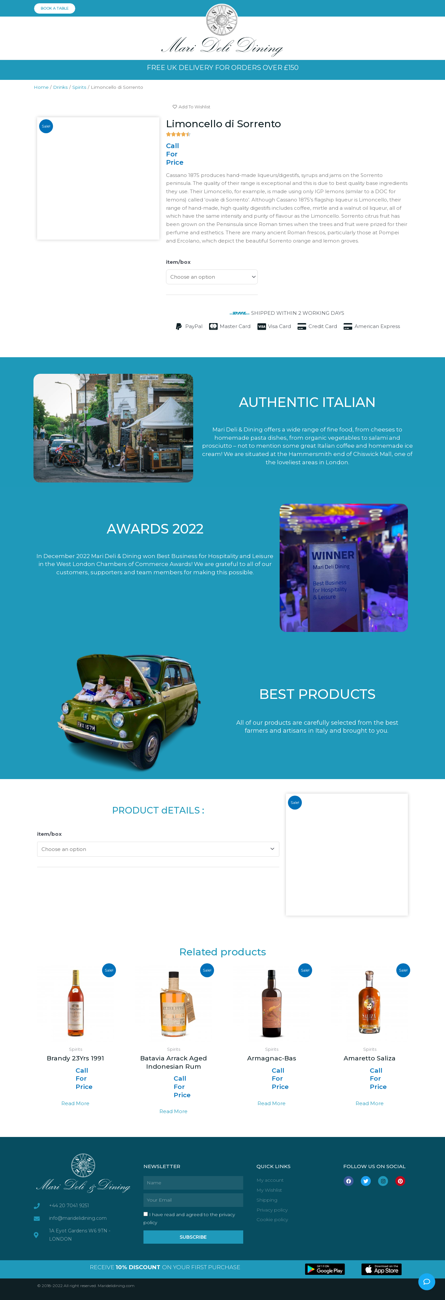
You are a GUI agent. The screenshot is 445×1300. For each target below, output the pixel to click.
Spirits (79, 87)
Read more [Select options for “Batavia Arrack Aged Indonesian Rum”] (173, 1111)
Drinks (60, 87)
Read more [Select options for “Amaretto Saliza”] (370, 1103)
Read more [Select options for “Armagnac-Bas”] (271, 1103)
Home (41, 87)
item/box (178, 262)
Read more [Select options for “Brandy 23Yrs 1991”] (75, 1103)
